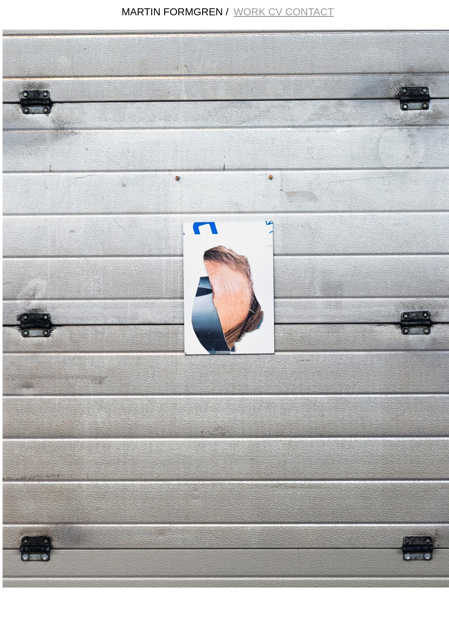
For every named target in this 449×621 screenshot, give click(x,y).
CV (276, 12)
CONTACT (309, 12)
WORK (251, 12)
